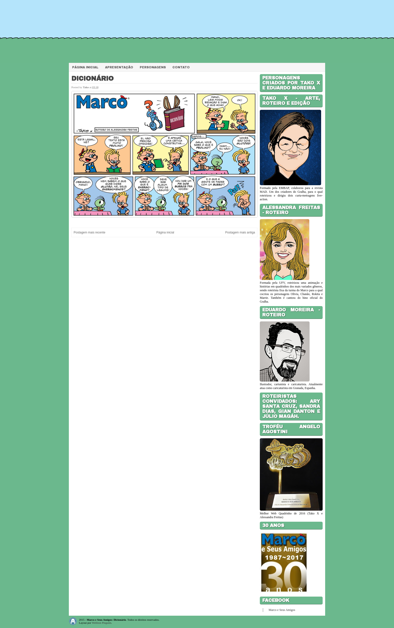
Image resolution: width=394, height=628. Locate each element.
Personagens (153, 67)
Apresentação (119, 67)
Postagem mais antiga (240, 232)
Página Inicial (85, 67)
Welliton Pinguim (101, 622)
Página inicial (165, 232)
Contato (181, 67)
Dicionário (92, 78)
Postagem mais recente (89, 232)
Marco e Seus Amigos (282, 610)
